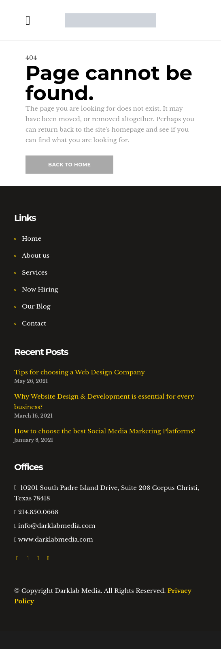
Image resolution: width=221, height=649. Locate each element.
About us (35, 255)
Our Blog (36, 306)
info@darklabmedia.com (57, 525)
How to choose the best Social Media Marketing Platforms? (105, 431)
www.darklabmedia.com (55, 539)
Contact (34, 323)
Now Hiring (40, 289)
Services (34, 272)
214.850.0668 (38, 512)
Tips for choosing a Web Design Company (79, 372)
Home (31, 238)
